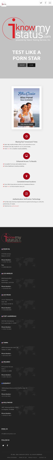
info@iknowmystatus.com (8, 433)
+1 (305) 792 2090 (6, 262)
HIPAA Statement (12, 457)
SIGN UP (22, 65)
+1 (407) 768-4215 (6, 377)
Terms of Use (23, 457)
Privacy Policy (32, 457)
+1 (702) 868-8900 (6, 309)
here (8, 148)
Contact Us (42, 457)
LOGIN (31, 65)
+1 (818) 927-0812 (6, 415)
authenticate (15, 206)
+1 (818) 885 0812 (6, 288)
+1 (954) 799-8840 (6, 329)
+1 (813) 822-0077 (6, 355)
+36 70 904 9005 (5, 396)
